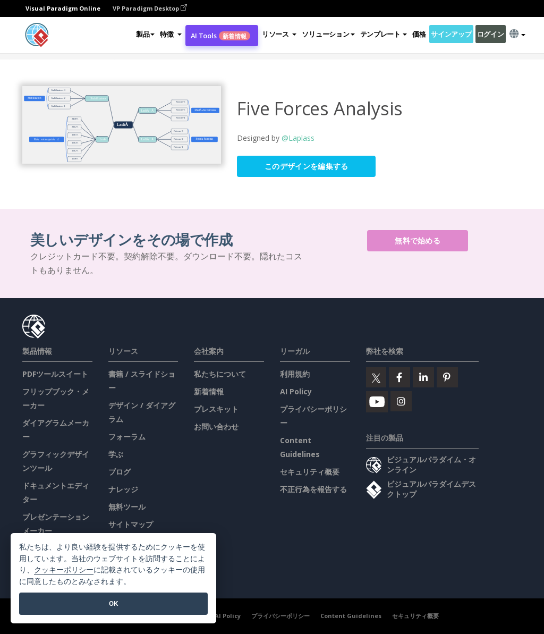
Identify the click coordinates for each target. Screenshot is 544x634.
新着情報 (209, 391)
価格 (419, 34)
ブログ (119, 472)
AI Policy (296, 391)
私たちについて (220, 374)
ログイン (490, 34)
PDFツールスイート (55, 374)
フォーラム (127, 437)
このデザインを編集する (306, 166)
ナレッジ (123, 489)
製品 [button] (145, 34)
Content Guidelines (350, 616)
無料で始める (417, 240)
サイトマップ (130, 524)
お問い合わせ (216, 426)
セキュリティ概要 (309, 472)
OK (113, 603)
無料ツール (127, 507)
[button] (170, 34)
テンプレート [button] (383, 34)
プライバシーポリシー (280, 616)
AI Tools (220, 35)
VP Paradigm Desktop (150, 8)
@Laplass (298, 138)
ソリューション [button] (328, 34)
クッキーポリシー (64, 569)
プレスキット (216, 409)
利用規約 (295, 374)
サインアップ (451, 34)
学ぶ (115, 454)
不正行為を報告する (313, 489)
